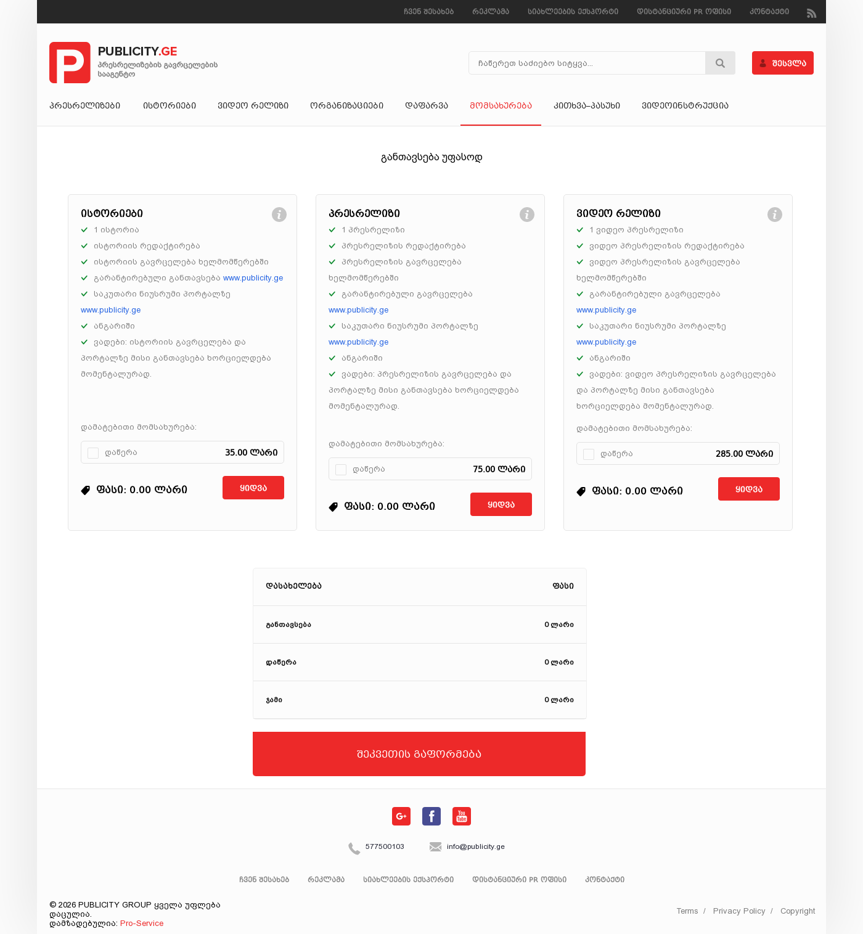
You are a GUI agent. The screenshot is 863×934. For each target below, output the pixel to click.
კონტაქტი (769, 12)
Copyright (797, 911)
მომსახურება (501, 106)
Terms (687, 911)
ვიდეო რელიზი (253, 106)
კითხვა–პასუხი (587, 106)
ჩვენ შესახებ (429, 12)
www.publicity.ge (253, 277)
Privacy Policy (739, 911)
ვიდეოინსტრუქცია (685, 106)
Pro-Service (141, 923)
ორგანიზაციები (346, 106)
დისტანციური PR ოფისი (684, 12)
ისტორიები (169, 106)
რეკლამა (490, 12)
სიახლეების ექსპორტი (573, 12)
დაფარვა (426, 106)
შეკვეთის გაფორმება (419, 755)
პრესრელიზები (85, 106)
